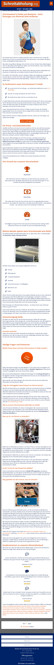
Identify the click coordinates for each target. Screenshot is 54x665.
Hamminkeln (6, 609)
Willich (4, 615)
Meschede (10, 611)
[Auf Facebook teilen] (24, 627)
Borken (29, 606)
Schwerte (11, 613)
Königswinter (41, 609)
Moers (15, 611)
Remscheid (46, 611)
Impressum (27, 641)
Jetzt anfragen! (27, 121)
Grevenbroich (36, 608)
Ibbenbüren (24, 609)
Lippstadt (48, 609)
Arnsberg (10, 606)
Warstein (37, 613)
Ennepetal (16, 608)
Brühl (33, 606)
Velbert (27, 613)
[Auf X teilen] (27, 623)
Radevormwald (38, 611)
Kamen (31, 609)
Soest (16, 613)
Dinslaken (43, 606)
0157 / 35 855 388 (24, 9)
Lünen (4, 611)
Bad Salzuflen (17, 606)
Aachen (5, 606)
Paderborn (30, 611)
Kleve (35, 609)
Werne (42, 613)
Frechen (22, 608)
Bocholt (24, 606)
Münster (20, 611)
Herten (19, 609)
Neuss (25, 611)
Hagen (43, 608)
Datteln (37, 606)
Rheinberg (6, 613)
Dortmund (6, 608)
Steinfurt (21, 613)
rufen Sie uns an (22, 533)
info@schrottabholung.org (27, 653)
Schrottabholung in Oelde (15, 402)
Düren (11, 608)
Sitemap (27, 637)
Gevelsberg (28, 608)
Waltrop (31, 613)
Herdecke (13, 609)
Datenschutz (27, 645)
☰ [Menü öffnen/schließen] (51, 3)
